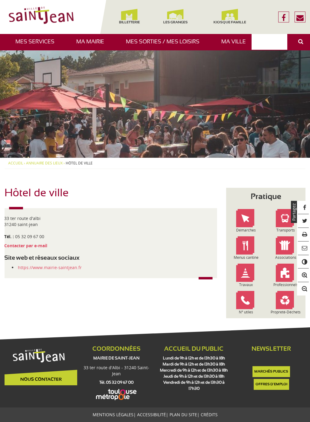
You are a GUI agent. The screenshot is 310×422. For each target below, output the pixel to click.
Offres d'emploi (271, 384)
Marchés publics (271, 371)
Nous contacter (41, 379)
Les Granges (175, 16)
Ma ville (235, 44)
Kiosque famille (229, 16)
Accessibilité (151, 414)
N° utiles (246, 312)
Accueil (15, 163)
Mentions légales (113, 414)
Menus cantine (246, 257)
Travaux (246, 284)
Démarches (246, 230)
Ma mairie (92, 44)
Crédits (209, 414)
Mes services (37, 44)
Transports (285, 230)
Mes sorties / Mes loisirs (165, 44)
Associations (285, 257)
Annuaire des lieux (44, 163)
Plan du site (183, 414)
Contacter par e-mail (25, 245)
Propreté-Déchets (286, 312)
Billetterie (129, 16)
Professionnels (285, 284)
